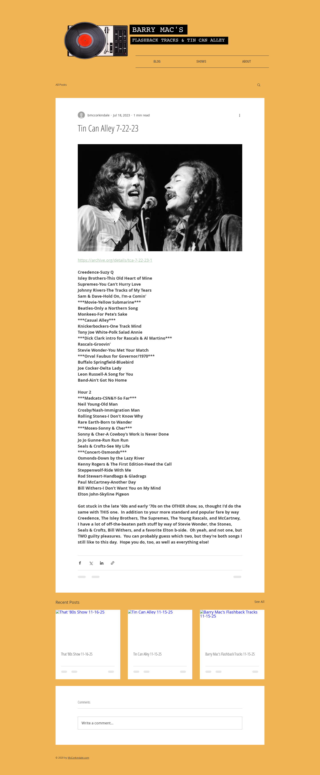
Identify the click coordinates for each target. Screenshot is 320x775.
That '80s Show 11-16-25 (76, 654)
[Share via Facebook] (80, 563)
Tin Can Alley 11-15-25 (147, 654)
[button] (259, 84)
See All (259, 602)
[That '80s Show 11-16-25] (88, 628)
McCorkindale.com (78, 757)
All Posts (61, 85)
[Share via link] (112, 563)
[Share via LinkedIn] (102, 563)
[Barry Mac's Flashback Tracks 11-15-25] (232, 628)
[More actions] (239, 115)
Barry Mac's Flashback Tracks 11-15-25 (230, 654)
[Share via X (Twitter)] (91, 563)
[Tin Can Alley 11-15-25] (160, 628)
